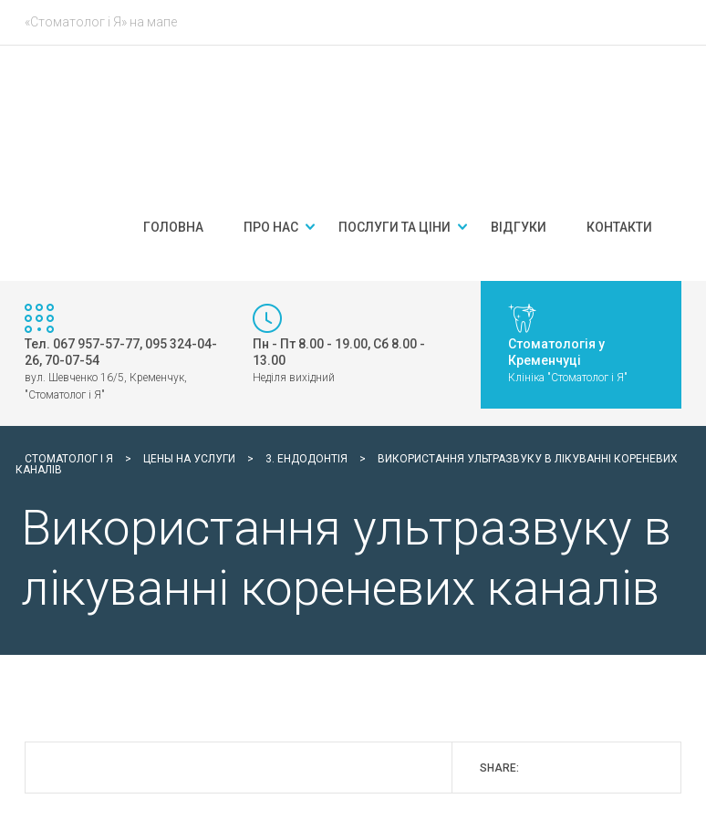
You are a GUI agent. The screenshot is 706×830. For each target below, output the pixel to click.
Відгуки (518, 227)
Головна (173, 227)
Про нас (271, 227)
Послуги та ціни (394, 227)
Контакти (619, 227)
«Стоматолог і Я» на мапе (101, 22)
